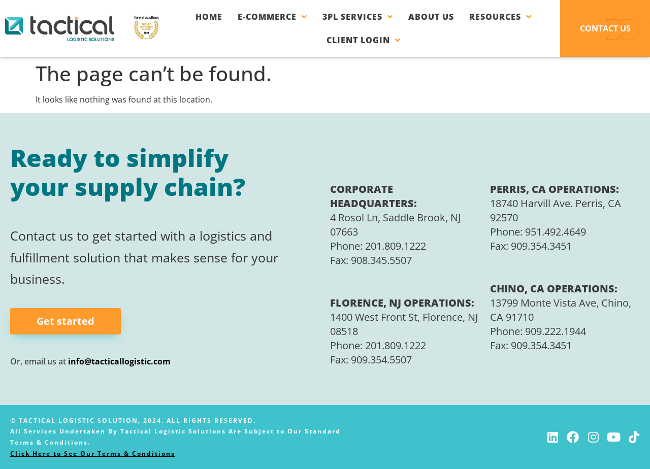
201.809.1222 (395, 246)
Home (209, 16)
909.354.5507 (381, 360)
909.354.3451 (541, 246)
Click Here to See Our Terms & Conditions (92, 453)
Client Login (364, 40)
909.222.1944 (555, 332)
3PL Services (357, 17)
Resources (500, 17)
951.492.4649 (555, 232)
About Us (431, 16)
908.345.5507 (381, 260)
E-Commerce (272, 17)
